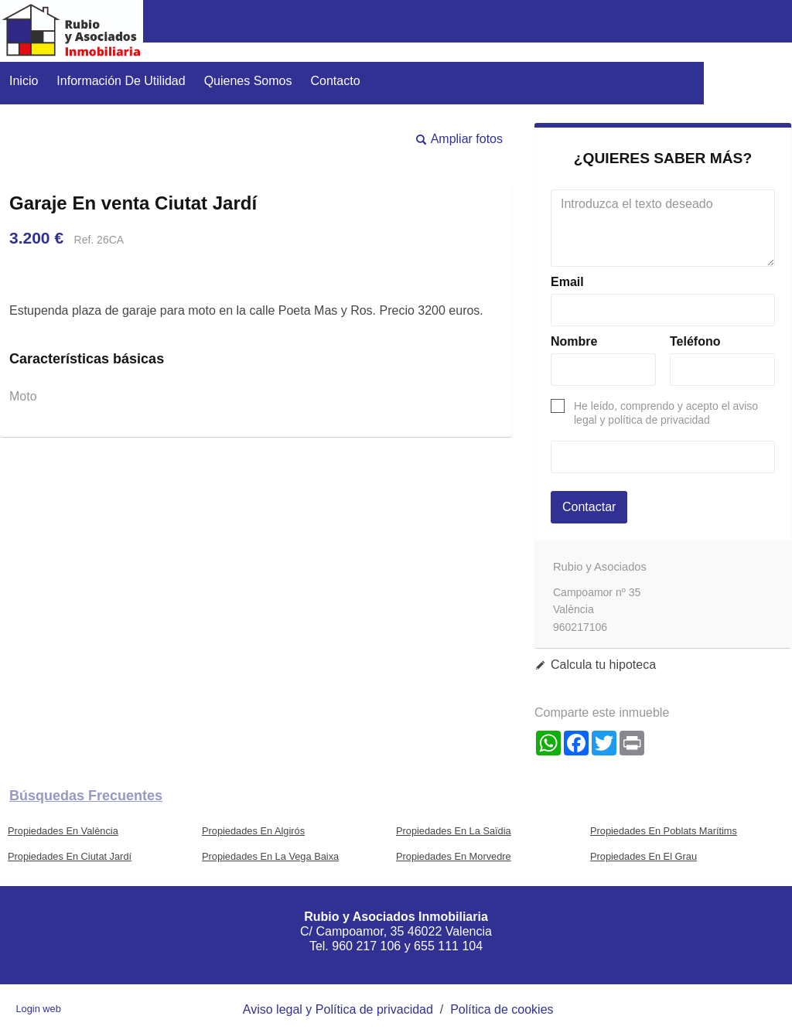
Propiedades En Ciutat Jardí (69, 856)
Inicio (23, 80)
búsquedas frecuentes (85, 795)
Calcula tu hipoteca (603, 664)
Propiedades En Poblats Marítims (663, 831)
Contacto (335, 80)
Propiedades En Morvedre (453, 856)
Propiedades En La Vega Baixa (270, 856)
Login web (37, 1008)
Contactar (589, 506)
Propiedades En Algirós (253, 831)
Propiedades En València (63, 831)
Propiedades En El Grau (643, 856)
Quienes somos (248, 80)
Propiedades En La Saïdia (453, 831)
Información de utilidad (120, 80)
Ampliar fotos (467, 138)
